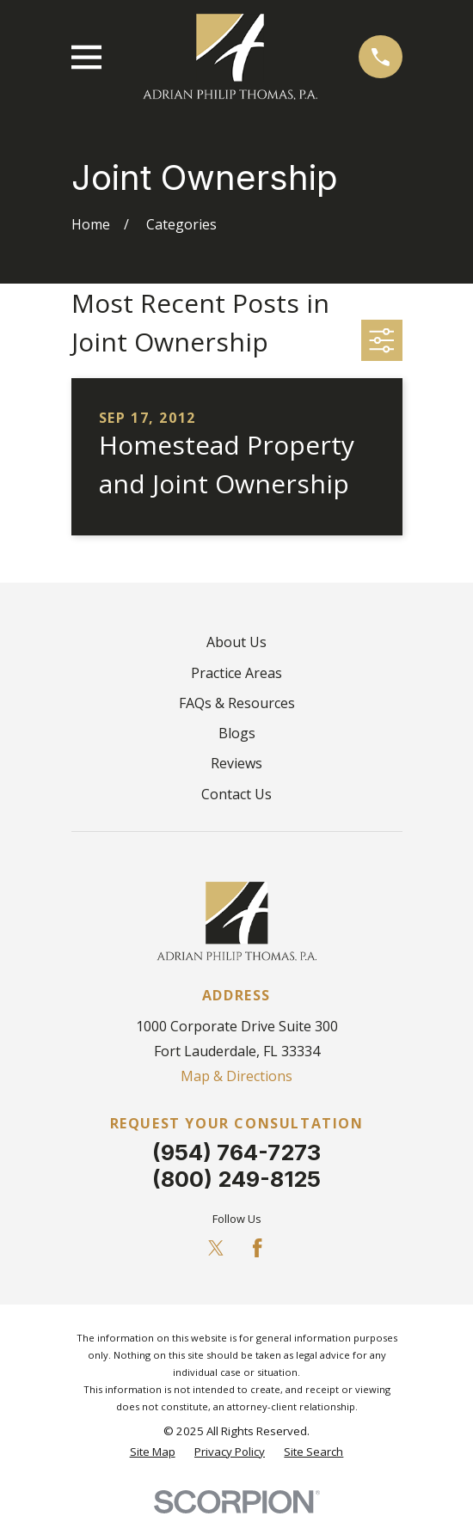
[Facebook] (257, 1247)
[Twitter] (215, 1247)
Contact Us (236, 794)
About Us (236, 642)
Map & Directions (236, 1076)
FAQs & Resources (237, 703)
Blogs (236, 733)
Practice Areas (236, 672)
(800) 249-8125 (236, 1178)
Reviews (236, 763)
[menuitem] (152, 1452)
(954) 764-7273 (236, 1152)
